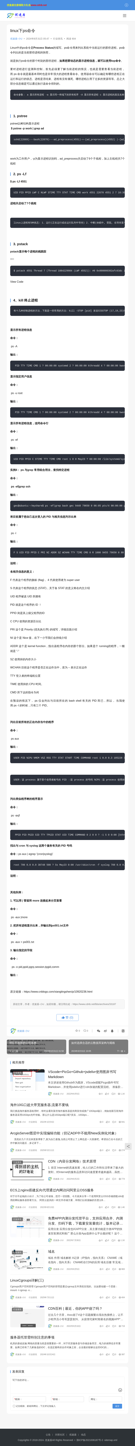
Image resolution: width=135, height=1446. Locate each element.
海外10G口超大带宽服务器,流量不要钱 (39, 1105)
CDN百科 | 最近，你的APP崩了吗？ (75, 1312)
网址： (94, 1403)
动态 (83, 1434)
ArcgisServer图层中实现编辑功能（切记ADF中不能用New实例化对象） (64, 1134)
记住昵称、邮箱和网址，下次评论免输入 (34, 1410)
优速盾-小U (16, 38)
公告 (48, 1434)
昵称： (18, 1403)
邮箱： (56, 1403)
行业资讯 (58, 38)
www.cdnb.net (39, 5)
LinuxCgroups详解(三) (27, 1283)
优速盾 (72, 1434)
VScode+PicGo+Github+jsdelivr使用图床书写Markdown (82, 1074)
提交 (117, 1410)
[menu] (124, 16)
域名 (51, 1254)
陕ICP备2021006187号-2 (90, 1440)
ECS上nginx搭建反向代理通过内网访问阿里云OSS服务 (52, 1192)
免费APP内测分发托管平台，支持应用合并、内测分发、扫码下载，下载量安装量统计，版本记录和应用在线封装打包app (85, 1223)
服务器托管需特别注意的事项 (32, 1341)
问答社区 (60, 1434)
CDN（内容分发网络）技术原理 (72, 1163)
